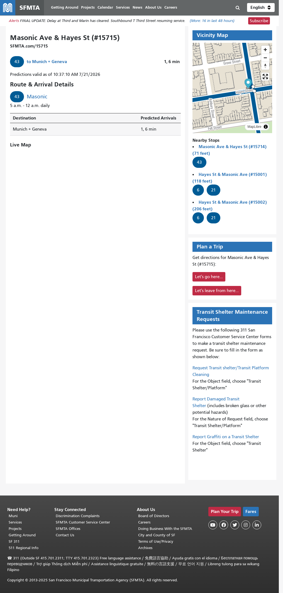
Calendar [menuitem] (105, 7)
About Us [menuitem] (153, 7)
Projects (15, 528)
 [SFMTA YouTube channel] (212, 525)
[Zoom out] (265, 58)
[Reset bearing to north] (265, 66)
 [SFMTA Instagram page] (246, 525)
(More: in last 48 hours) (212, 21)
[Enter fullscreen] (265, 77)
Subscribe (259, 21)
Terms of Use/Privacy (155, 541)
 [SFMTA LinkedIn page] (257, 525)
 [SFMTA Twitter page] (235, 525)
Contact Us (65, 535)
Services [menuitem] (123, 7)
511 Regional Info (23, 547)
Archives (145, 547)
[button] (261, 7)
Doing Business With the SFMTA (165, 528)
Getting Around (22, 535)
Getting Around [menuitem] (65, 7)
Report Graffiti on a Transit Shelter (225, 437)
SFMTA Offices (68, 528)
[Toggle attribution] (265, 127)
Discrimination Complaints (77, 516)
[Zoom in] (265, 50)
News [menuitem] (138, 7)
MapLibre (254, 127)
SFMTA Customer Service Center (83, 522)
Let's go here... (209, 277)
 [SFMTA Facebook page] (223, 525)
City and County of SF (156, 535)
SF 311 (14, 541)
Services (15, 522)
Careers (144, 522)
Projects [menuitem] (88, 7)
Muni (13, 516)
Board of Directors (153, 516)
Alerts (14, 21)
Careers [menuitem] (171, 7)
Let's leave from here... (217, 290)
